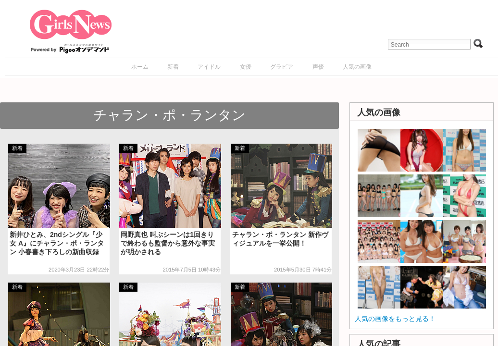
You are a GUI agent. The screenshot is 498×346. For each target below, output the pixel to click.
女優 (245, 66)
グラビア (281, 66)
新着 (173, 66)
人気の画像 (357, 66)
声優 (318, 66)
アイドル (209, 66)
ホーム (140, 66)
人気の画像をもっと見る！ (395, 318)
